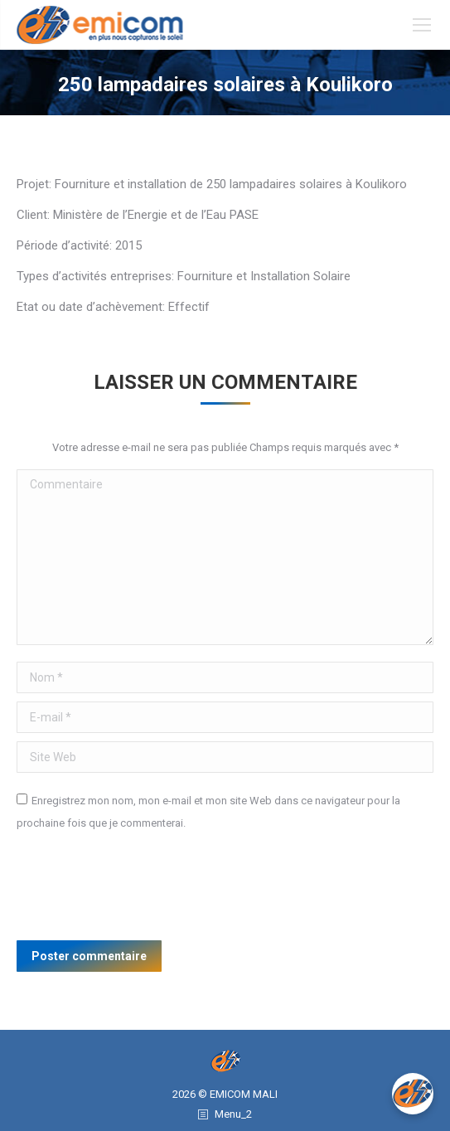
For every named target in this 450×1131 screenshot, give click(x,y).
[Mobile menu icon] (421, 24)
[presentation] (143, 891)
